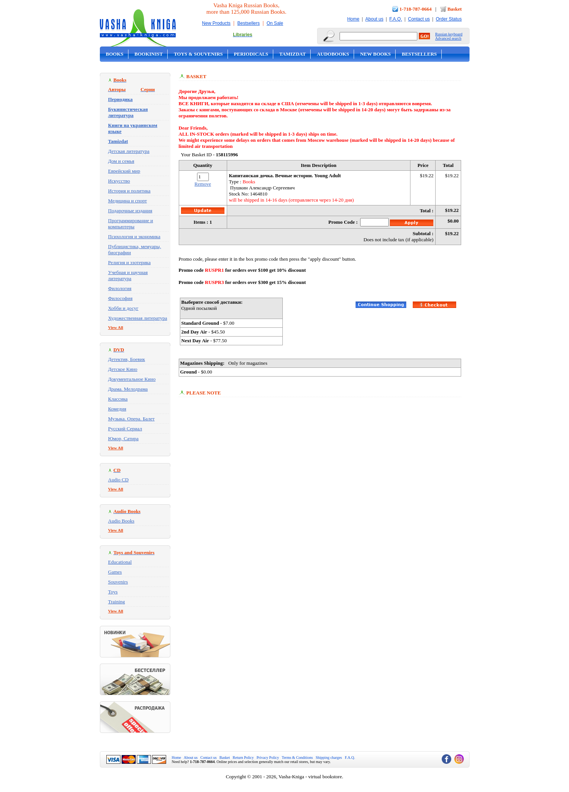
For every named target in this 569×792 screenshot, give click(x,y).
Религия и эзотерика (129, 262)
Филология (119, 288)
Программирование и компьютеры (130, 223)
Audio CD (118, 480)
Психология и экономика (134, 236)
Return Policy (243, 757)
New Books (375, 54)
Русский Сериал (125, 428)
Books (114, 54)
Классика (118, 399)
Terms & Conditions (297, 757)
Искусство (119, 181)
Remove (202, 184)
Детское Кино (123, 369)
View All (115, 327)
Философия (120, 298)
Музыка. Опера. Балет (131, 419)
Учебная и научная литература (128, 275)
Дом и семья (121, 161)
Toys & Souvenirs (198, 54)
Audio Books (121, 521)
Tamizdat (292, 54)
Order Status (449, 19)
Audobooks (333, 54)
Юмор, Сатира (123, 438)
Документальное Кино (132, 379)
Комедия (117, 409)
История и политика (129, 191)
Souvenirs (118, 582)
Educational (120, 562)
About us (374, 19)
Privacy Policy (267, 757)
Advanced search (448, 38)
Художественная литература (137, 318)
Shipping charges (329, 757)
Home (353, 19)
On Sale (275, 23)
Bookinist (149, 54)
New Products (216, 23)
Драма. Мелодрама (128, 389)
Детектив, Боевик (126, 359)
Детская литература (129, 151)
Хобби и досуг (123, 308)
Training (116, 601)
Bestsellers (248, 23)
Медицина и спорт (127, 201)
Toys (113, 592)
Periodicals (251, 54)
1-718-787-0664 (415, 9)
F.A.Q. (395, 19)
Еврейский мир (124, 171)
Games (115, 572)
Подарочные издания (130, 210)
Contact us (419, 19)
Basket (454, 9)
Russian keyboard (448, 34)
